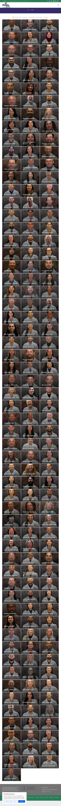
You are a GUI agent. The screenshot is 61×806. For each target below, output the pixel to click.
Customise (7, 801)
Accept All (21, 801)
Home (28, 14)
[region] (14, 798)
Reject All (14, 801)
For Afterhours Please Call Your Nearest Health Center (18, 1)
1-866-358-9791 (48, 797)
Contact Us (5, 1)
